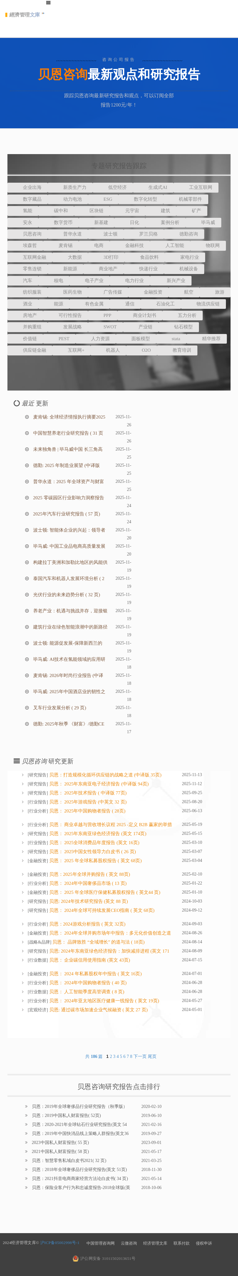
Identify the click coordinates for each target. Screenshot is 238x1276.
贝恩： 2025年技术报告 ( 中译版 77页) (87, 792)
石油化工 (161, 303)
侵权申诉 (204, 1243)
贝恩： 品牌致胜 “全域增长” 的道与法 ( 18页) (98, 942)
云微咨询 (129, 1243)
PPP (102, 315)
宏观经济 (37, 1010)
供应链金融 (30, 350)
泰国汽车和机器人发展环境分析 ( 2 (68, 578)
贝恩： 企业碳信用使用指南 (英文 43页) (89, 960)
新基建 (96, 222)
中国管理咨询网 (100, 1243)
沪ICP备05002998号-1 (60, 1242)
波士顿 (105, 233)
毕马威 (203, 222)
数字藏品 (28, 199)
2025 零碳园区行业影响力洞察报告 (68, 497)
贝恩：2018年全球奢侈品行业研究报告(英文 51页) (79, 1169)
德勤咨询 (184, 233)
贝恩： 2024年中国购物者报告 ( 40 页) (87, 982)
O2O (141, 350)
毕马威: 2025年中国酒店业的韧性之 (68, 691)
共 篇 (94, 1056)
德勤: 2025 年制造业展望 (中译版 (66, 465)
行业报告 (37, 802)
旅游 (215, 292)
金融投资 (148, 292)
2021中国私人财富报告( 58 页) (60, 1151)
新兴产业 (170, 280)
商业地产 (103, 268)
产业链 (140, 326)
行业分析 (37, 811)
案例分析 (165, 222)
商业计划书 (140, 315)
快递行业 (144, 268)
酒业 (23, 303)
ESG (103, 199)
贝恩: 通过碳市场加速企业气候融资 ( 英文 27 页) (98, 1009)
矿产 (192, 210)
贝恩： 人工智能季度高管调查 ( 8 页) (86, 991)
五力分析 (182, 315)
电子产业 (90, 280)
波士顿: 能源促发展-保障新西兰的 (67, 643)
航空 (184, 292)
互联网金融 (30, 257)
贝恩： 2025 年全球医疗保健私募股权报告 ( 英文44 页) (104, 892)
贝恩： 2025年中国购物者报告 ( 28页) (87, 810)
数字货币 (59, 222)
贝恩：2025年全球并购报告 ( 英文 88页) (89, 874)
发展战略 (68, 326)
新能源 (65, 268)
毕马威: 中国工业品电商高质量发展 (68, 546)
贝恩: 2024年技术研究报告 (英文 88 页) (88, 901)
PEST (59, 338)
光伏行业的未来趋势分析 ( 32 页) (66, 594)
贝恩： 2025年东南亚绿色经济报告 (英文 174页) (97, 833)
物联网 (208, 245)
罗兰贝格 (144, 233)
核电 (54, 280)
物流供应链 (203, 303)
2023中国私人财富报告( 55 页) (60, 1142)
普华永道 (68, 233)
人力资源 (96, 338)
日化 (130, 222)
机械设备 (184, 268)
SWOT (105, 326)
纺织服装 (28, 292)
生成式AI (153, 187)
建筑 (161, 210)
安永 (23, 222)
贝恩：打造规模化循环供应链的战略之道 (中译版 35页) (104, 774)
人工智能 (170, 245)
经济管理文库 (155, 1243)
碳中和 (56, 210)
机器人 (108, 350)
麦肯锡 (61, 245)
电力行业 (130, 280)
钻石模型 (179, 326)
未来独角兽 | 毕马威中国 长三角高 (67, 449)
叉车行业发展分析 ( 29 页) (59, 707)
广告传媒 (108, 292)
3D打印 (106, 257)
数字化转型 (141, 199)
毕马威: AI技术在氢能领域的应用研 (69, 659)
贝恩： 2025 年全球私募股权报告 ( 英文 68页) (95, 860)
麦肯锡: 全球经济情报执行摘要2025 (68, 416)
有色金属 (90, 303)
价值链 (25, 338)
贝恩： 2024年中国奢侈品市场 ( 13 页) (87, 883)
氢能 (23, 210)
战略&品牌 (39, 942)
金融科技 (130, 245)
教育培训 (177, 350)
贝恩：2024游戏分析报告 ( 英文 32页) (87, 924)
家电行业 (185, 257)
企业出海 (28, 187)
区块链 (92, 210)
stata (171, 338)
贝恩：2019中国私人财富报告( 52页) (66, 1115)
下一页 (140, 1056)
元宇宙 (127, 210)
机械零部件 (186, 199)
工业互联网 (196, 187)
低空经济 (113, 187)
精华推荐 (207, 338)
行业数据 (37, 960)
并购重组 (28, 326)
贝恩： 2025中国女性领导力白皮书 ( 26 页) (92, 851)
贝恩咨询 (28, 233)
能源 (54, 303)
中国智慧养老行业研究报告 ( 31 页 (67, 433)
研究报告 (37, 775)
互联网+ (71, 350)
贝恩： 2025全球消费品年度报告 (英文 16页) (93, 842)
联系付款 (182, 1243)
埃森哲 (25, 245)
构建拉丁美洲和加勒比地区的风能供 (70, 562)
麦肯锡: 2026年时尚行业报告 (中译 (67, 675)
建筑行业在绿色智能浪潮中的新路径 (70, 626)
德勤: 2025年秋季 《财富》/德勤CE (68, 723)
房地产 (25, 315)
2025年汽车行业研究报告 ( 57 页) (66, 513)
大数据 (70, 257)
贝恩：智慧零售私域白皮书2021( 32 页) (68, 1160)
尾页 (152, 1056)
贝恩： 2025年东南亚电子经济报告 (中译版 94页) (98, 783)
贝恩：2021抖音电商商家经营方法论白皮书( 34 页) (79, 1178)
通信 (125, 303)
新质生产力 (70, 187)
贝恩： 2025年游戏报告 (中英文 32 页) (87, 801)
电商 (94, 245)
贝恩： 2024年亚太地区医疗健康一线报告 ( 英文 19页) (103, 1000)
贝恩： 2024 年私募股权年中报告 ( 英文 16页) (95, 973)
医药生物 (68, 292)
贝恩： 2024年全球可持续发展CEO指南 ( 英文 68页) (101, 910)
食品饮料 (145, 257)
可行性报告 (65, 315)
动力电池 (68, 199)
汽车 (23, 280)
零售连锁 (28, 268)
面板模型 (136, 338)
